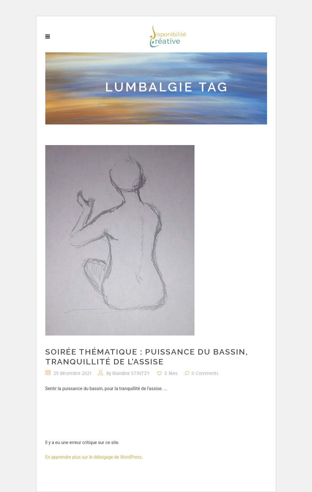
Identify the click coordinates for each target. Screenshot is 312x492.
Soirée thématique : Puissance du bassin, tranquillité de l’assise (146, 356)
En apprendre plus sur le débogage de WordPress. (94, 457)
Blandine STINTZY (131, 373)
